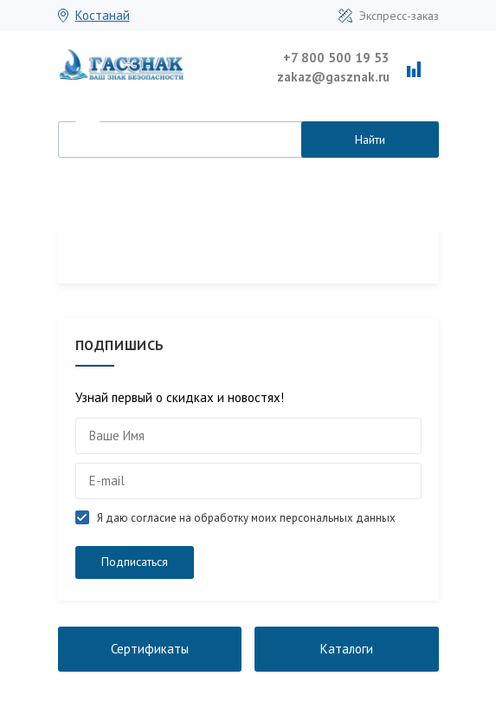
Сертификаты (150, 648)
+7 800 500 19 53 (336, 57)
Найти (370, 139)
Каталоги (346, 648)
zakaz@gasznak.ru (333, 76)
